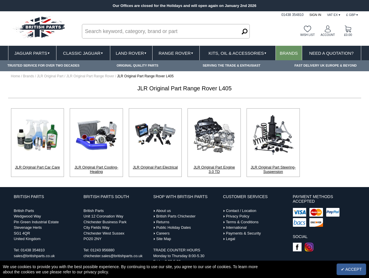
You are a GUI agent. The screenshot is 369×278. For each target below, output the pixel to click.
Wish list (307, 34)
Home (15, 76)
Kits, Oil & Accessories (238, 53)
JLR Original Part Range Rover (90, 76)
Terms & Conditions (242, 222)
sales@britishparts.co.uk (34, 256)
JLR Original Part (51, 76)
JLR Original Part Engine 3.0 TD (214, 169)
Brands (289, 53)
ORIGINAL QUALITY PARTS (137, 65)
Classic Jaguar (83, 53)
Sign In (315, 15)
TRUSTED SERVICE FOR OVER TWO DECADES (43, 65)
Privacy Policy (237, 216)
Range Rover (176, 53)
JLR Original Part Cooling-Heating (96, 169)
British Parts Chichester (176, 216)
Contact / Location (241, 211)
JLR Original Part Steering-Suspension (273, 169)
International (236, 227)
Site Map (163, 239)
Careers (163, 233)
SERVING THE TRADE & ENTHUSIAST (231, 65)
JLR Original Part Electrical (155, 167)
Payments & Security (243, 233)
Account (328, 34)
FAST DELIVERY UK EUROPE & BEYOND (325, 65)
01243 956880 (102, 250)
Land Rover (131, 53)
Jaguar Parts (32, 53)
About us (163, 211)
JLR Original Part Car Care (37, 167)
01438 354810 (33, 250)
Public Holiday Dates (173, 227)
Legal (230, 239)
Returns (163, 222)
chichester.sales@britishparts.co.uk (113, 256)
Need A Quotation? (331, 53)
